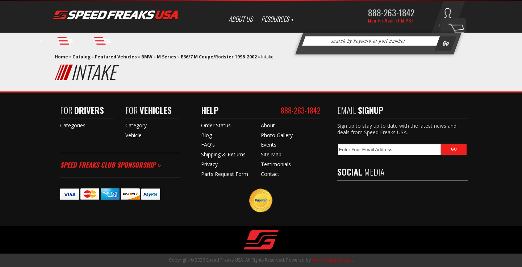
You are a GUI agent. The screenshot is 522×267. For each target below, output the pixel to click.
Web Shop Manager (332, 260)
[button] (378, 41)
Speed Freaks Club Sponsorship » (110, 164)
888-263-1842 (391, 12)
